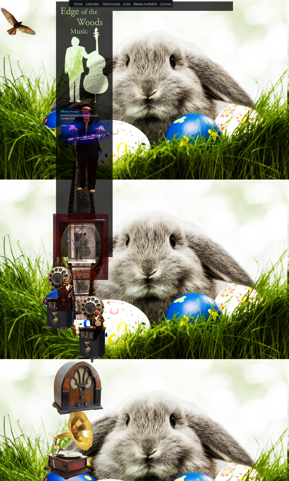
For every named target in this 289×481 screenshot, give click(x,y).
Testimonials (111, 2)
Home (78, 2)
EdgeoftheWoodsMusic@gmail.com (79, 115)
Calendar (92, 2)
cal (18, 24)
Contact (166, 2)
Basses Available (145, 2)
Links (126, 2)
